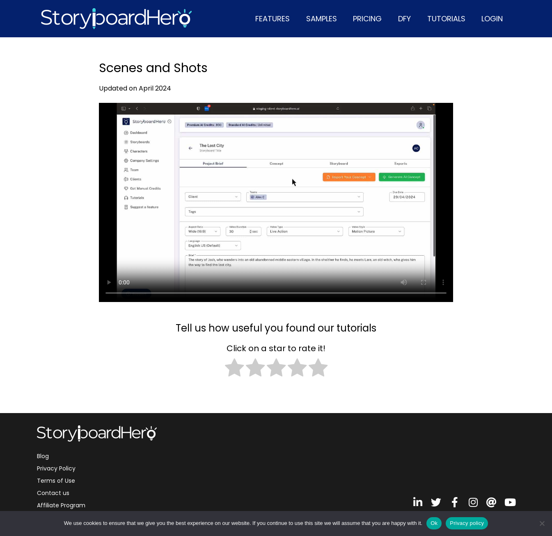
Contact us (53, 493)
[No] (542, 523)
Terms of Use (56, 481)
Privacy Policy (56, 468)
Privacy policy (467, 523)
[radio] (234, 369)
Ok (434, 523)
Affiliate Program (61, 505)
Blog (43, 456)
